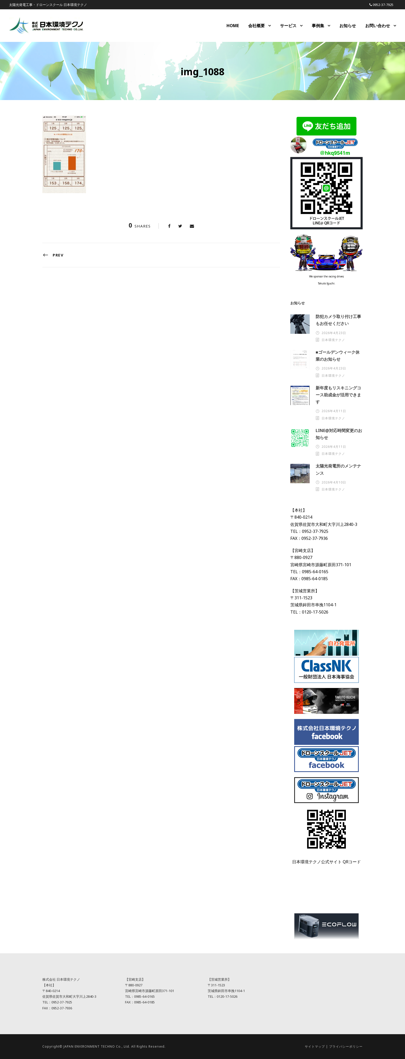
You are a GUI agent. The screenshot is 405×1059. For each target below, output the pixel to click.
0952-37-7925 (383, 4)
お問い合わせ (377, 25)
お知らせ (347, 25)
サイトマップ (315, 1046)
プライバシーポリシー (346, 1046)
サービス (288, 25)
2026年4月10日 (334, 482)
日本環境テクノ (333, 340)
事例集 (318, 25)
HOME (233, 25)
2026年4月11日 (334, 411)
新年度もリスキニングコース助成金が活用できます (338, 395)
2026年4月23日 (334, 333)
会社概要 (256, 25)
